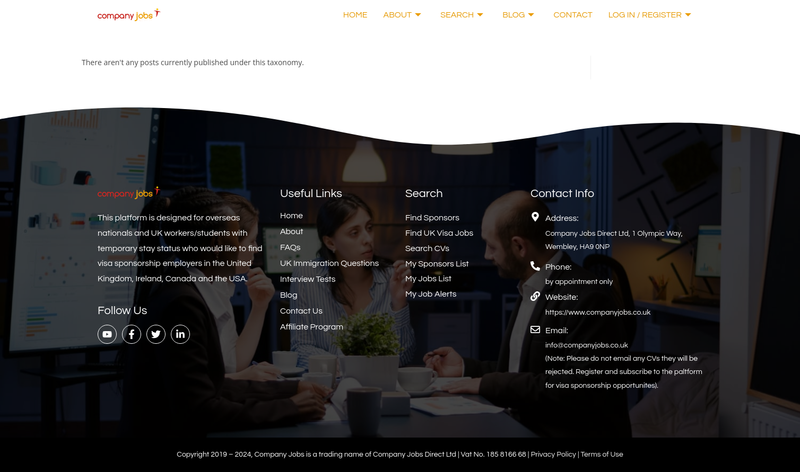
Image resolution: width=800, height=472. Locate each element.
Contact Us (301, 311)
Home (355, 15)
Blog (518, 15)
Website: (561, 297)
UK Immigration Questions (329, 263)
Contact (572, 15)
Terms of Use (602, 454)
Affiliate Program (311, 327)
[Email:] (535, 329)
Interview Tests (308, 279)
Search (461, 15)
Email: (556, 330)
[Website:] (535, 296)
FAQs (290, 247)
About (403, 15)
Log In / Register (649, 15)
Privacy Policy (554, 454)
